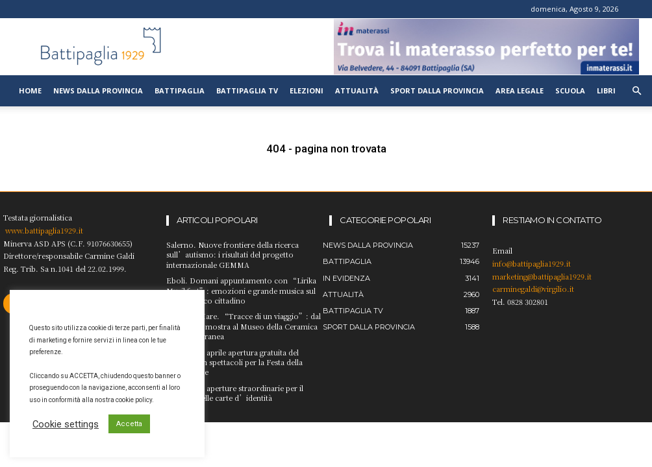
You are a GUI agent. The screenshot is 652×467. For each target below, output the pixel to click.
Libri (606, 90)
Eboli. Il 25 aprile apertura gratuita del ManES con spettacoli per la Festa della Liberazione (234, 362)
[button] (636, 91)
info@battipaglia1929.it (531, 263)
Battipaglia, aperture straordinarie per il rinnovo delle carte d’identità (234, 393)
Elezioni (306, 90)
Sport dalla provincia (437, 90)
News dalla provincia (98, 90)
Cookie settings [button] (65, 424)
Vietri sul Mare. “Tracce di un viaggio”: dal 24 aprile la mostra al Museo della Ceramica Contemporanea (243, 326)
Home (30, 90)
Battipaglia (180, 90)
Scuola (570, 90)
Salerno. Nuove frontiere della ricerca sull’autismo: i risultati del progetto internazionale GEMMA (232, 254)
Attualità (357, 90)
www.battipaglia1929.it (44, 230)
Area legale (519, 90)
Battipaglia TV (247, 90)
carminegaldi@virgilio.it (533, 288)
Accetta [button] (129, 424)
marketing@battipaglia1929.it (542, 276)
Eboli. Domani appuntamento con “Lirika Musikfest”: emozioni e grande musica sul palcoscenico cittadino (241, 290)
